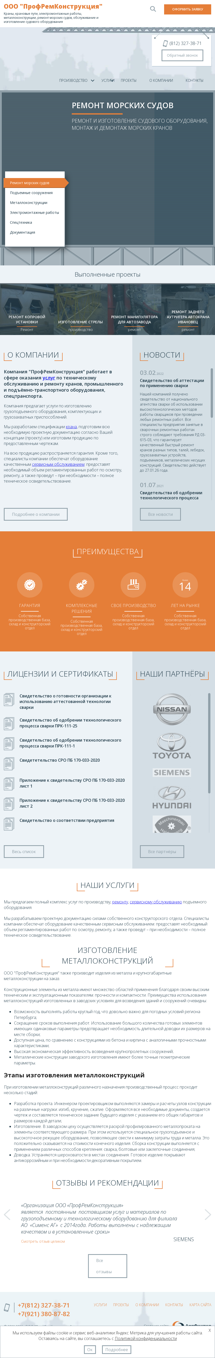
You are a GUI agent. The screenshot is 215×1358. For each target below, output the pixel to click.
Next (208, 1214)
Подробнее (116, 1349)
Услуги (100, 1304)
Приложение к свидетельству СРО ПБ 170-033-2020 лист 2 (72, 803)
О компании (161, 80)
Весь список (24, 851)
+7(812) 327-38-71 (44, 1305)
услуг (49, 378)
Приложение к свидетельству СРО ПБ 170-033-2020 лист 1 (72, 783)
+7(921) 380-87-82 (44, 1313)
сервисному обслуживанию (156, 902)
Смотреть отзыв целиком (43, 1241)
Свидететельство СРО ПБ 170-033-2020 (60, 760)
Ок (90, 1349)
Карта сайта (200, 1304)
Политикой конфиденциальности (146, 1338)
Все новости (160, 514)
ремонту (120, 902)
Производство (73, 80)
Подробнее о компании (36, 514)
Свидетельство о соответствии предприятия (67, 820)
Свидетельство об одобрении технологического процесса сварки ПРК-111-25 (70, 722)
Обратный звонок (182, 55)
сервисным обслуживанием (58, 464)
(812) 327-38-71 (185, 43)
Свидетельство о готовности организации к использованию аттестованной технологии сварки (65, 701)
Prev (7, 1214)
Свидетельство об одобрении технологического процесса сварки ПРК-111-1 (70, 742)
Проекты (129, 80)
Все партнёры (162, 851)
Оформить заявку (187, 9)
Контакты (195, 80)
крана (71, 426)
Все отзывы (104, 1266)
